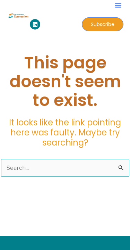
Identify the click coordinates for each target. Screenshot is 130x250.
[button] (118, 5)
